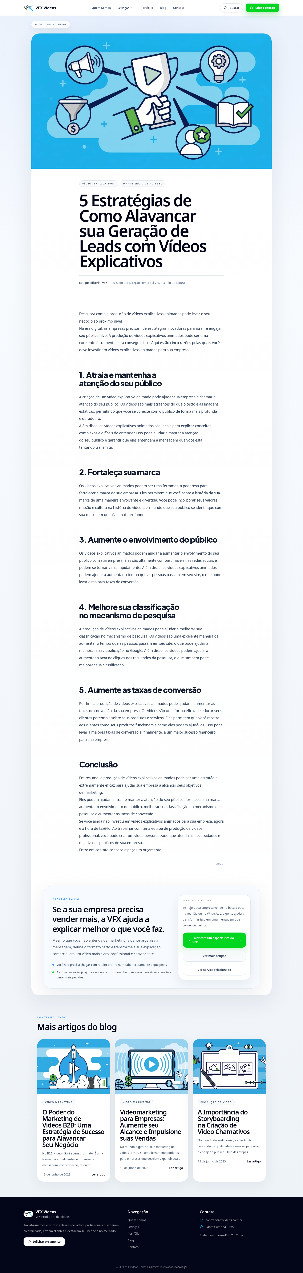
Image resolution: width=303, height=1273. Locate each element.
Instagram (207, 1235)
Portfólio (147, 8)
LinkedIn (223, 1235)
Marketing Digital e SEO (143, 183)
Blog (163, 8)
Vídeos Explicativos (98, 183)
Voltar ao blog (50, 24)
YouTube (237, 1235)
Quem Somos (101, 8)
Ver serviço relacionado (214, 970)
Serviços (125, 8)
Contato (179, 8)
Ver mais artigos (214, 956)
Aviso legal (180, 1267)
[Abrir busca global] (231, 7)
